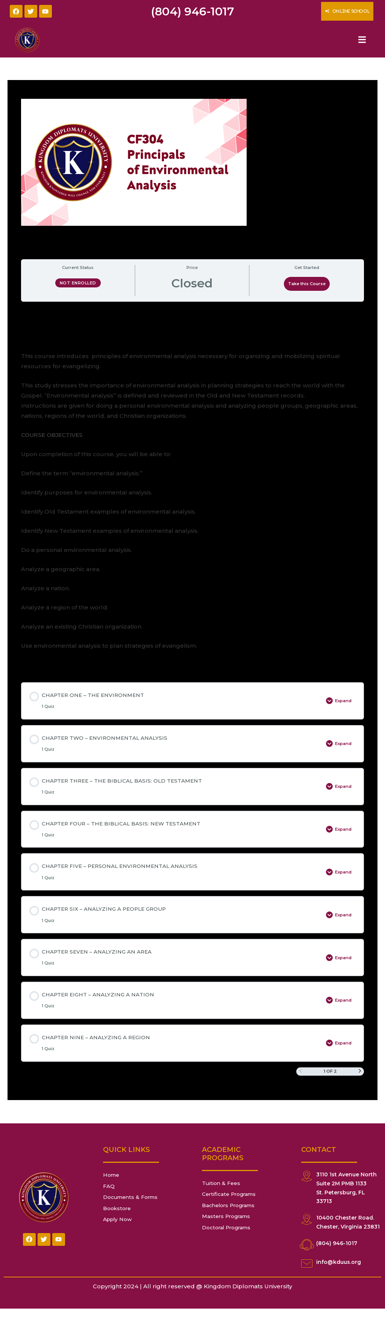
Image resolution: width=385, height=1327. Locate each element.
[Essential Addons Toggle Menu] (362, 40)
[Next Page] (360, 1089)
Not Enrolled (78, 283)
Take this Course (307, 283)
